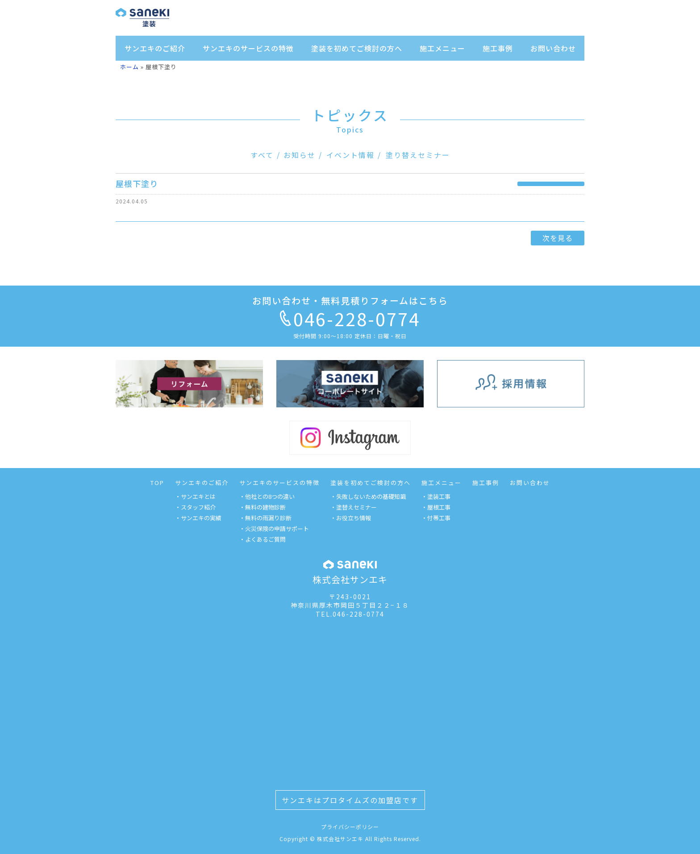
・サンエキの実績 (198, 518)
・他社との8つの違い (267, 496)
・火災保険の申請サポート (274, 528)
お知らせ (299, 154)
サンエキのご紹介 (155, 48)
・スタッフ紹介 (195, 507)
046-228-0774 (350, 319)
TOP (157, 482)
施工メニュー (442, 48)
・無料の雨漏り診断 (265, 518)
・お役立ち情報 (350, 518)
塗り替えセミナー (418, 154)
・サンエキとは (195, 496)
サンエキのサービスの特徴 (248, 48)
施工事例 (498, 48)
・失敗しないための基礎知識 (368, 496)
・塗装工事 (435, 496)
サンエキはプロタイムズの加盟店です (350, 800)
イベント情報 (350, 154)
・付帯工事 (435, 518)
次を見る (557, 237)
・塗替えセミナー (353, 507)
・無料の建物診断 (262, 507)
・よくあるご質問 (262, 539)
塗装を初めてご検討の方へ (356, 48)
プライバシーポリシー (350, 826)
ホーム (129, 66)
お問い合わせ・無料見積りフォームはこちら (350, 300)
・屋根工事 (435, 507)
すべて (262, 154)
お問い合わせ (553, 48)
